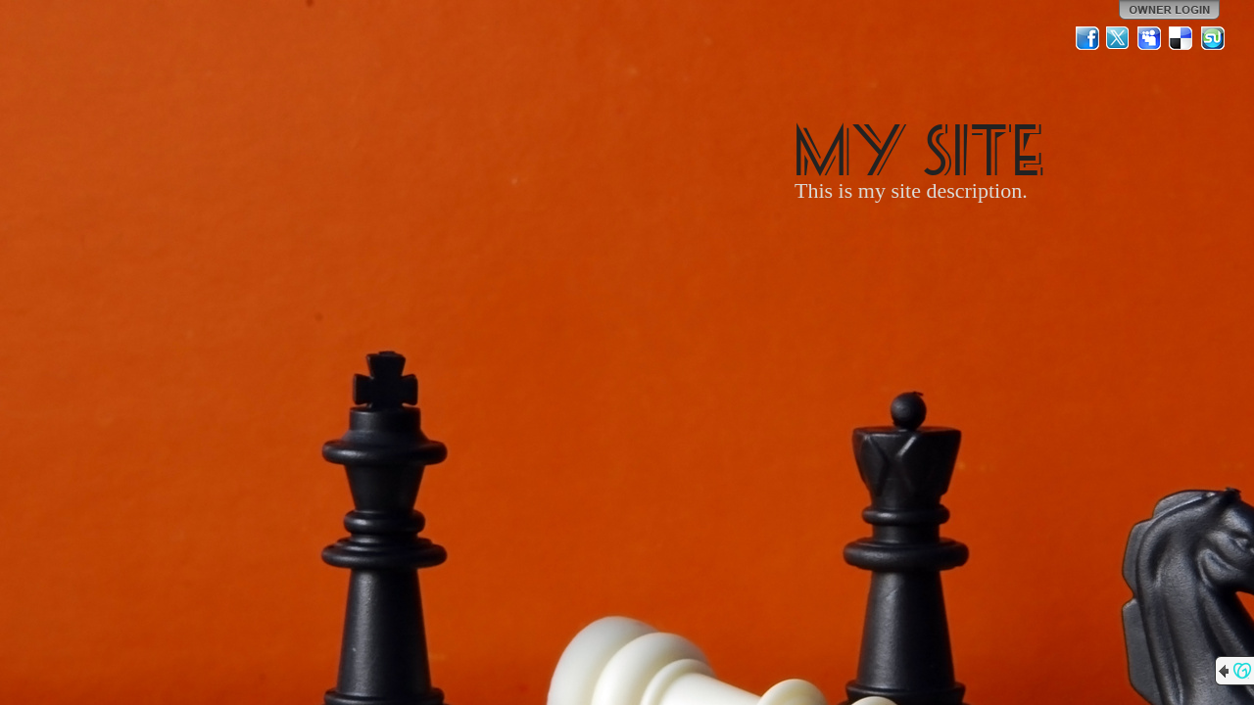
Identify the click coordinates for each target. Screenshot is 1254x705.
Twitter (1119, 38)
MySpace (1150, 38)
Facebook (1087, 38)
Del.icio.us (1181, 38)
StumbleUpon (1213, 38)
